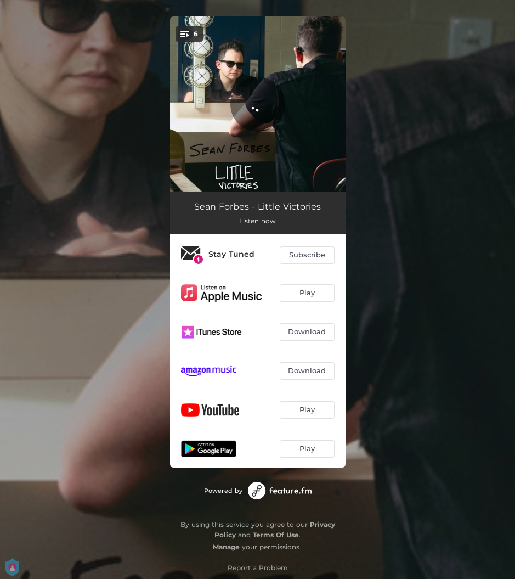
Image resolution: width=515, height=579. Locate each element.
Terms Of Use (276, 535)
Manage (226, 547)
